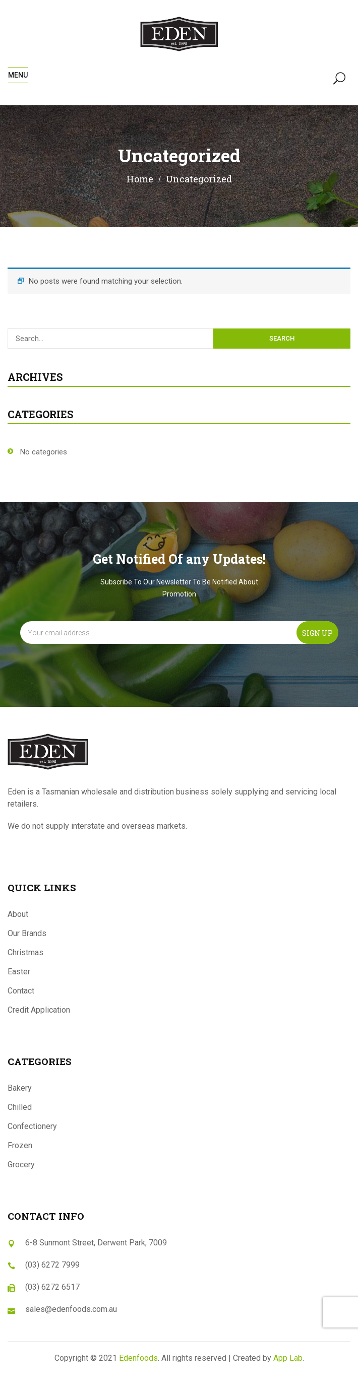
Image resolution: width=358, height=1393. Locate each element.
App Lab (288, 1358)
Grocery (21, 1164)
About (18, 914)
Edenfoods (138, 1358)
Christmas (25, 952)
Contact (21, 991)
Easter (19, 971)
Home (140, 179)
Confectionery (32, 1126)
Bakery (20, 1088)
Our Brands (27, 933)
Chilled (20, 1107)
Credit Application (39, 1010)
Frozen (20, 1145)
